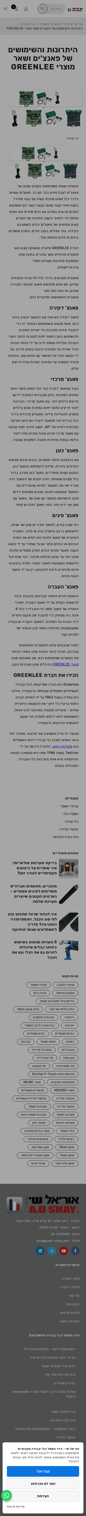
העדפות (43, 1496)
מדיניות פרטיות (16, 1506)
